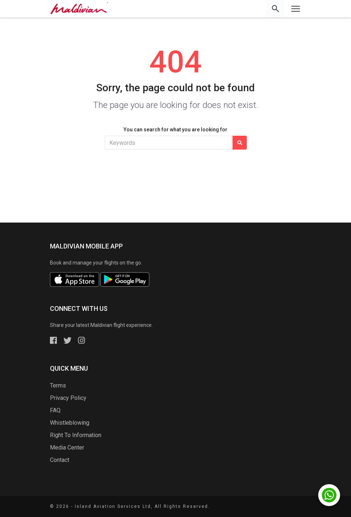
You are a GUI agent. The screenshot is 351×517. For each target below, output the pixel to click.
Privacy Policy (68, 397)
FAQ (55, 410)
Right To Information (75, 435)
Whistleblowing (69, 422)
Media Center (67, 447)
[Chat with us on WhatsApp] (329, 495)
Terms (58, 385)
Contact (59, 459)
